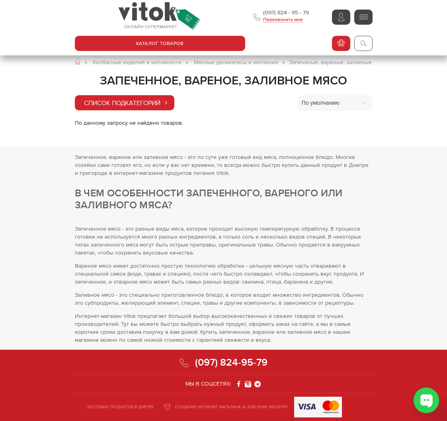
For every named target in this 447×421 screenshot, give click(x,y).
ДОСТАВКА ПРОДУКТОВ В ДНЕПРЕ (120, 407)
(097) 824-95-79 (231, 362)
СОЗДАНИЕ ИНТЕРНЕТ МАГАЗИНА (208, 407)
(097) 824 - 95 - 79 (286, 12)
